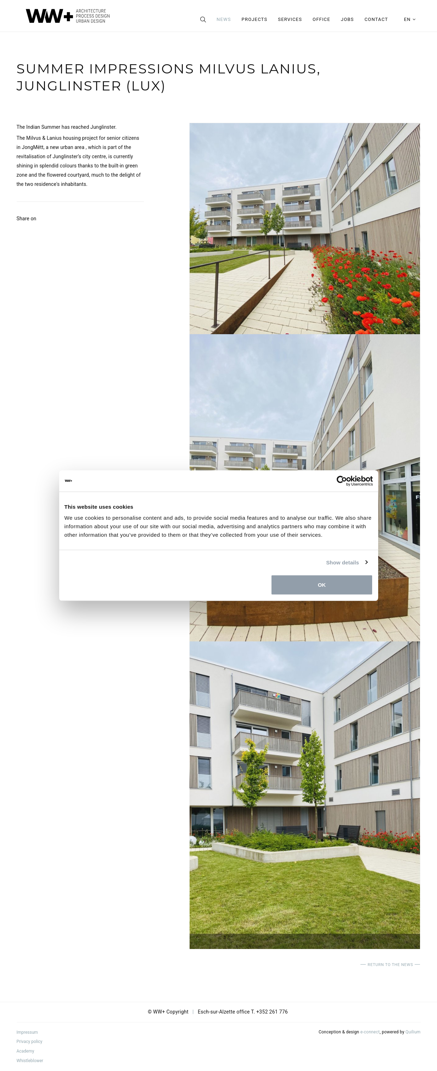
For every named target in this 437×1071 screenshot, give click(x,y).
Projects (255, 19)
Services (290, 19)
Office (321, 19)
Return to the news (390, 964)
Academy (25, 1051)
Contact (376, 19)
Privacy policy (30, 1041)
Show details (342, 562)
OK (322, 585)
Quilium (412, 1031)
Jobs (347, 19)
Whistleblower (30, 1060)
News (224, 19)
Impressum (27, 1032)
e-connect (370, 1031)
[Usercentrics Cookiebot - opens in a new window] (342, 480)
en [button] (410, 19)
